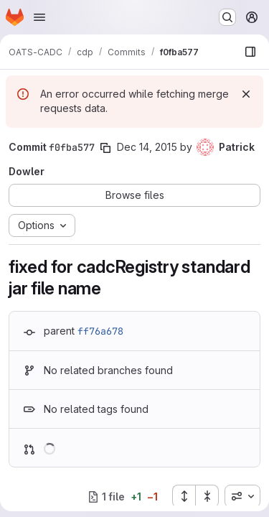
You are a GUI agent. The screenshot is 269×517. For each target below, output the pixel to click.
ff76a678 (100, 331)
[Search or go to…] (227, 17)
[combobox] (242, 496)
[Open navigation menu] (39, 17)
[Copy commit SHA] (105, 148)
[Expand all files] (183, 496)
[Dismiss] (246, 94)
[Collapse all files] (207, 496)
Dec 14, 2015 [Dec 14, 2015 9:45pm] (147, 147)
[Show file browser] (250, 51)
